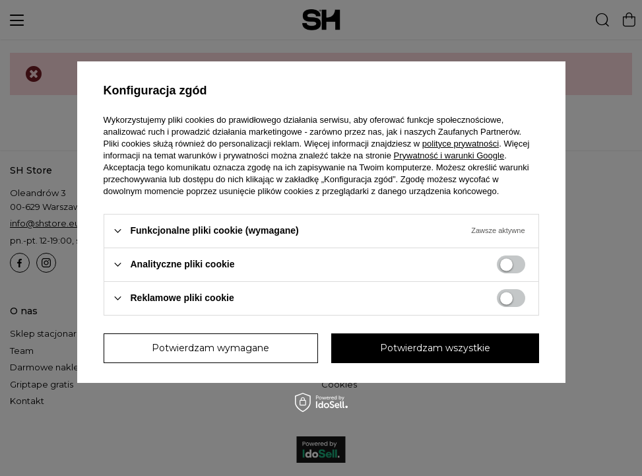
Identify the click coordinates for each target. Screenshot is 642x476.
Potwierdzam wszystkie (435, 348)
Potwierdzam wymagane (210, 348)
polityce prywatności (460, 144)
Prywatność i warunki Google (449, 155)
